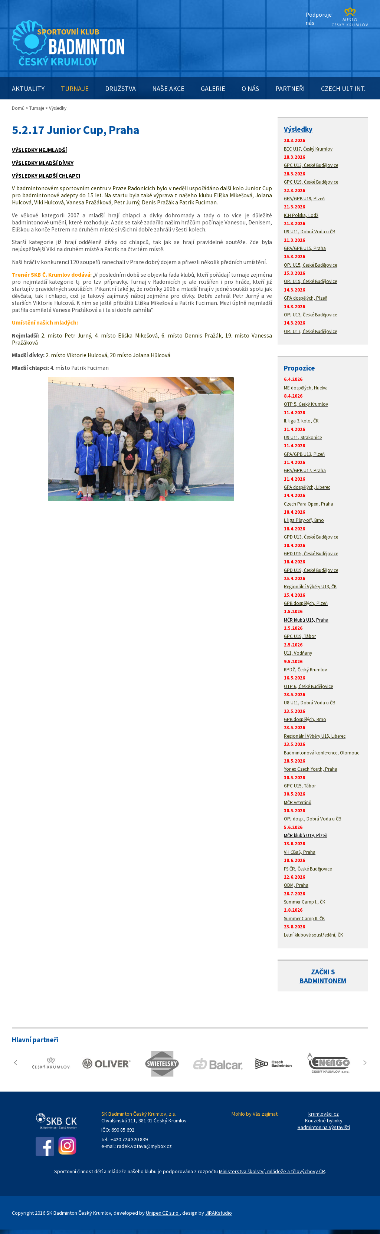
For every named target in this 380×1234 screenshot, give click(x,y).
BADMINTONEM (322, 980)
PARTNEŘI (290, 88)
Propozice (299, 367)
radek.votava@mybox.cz (144, 1146)
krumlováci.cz (323, 1113)
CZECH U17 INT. (343, 88)
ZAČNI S (323, 971)
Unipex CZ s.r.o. (163, 1213)
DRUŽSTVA (120, 88)
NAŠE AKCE (168, 88)
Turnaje (36, 108)
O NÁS (250, 88)
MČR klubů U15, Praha (306, 620)
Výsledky (298, 129)
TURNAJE (75, 88)
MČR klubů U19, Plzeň (305, 835)
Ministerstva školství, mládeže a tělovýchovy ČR (272, 1171)
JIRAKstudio (218, 1213)
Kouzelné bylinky (324, 1120)
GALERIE (213, 88)
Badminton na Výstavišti (324, 1127)
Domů (18, 108)
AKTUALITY (28, 88)
